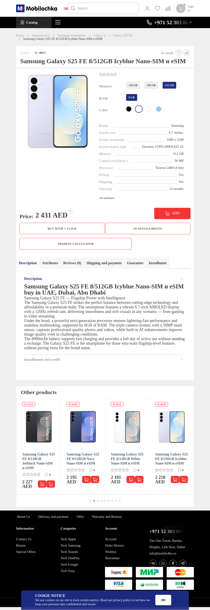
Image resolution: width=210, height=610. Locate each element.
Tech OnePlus (70, 561)
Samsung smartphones (71, 35)
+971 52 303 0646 (167, 534)
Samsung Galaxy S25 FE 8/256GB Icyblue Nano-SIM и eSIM (171, 461)
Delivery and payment (53, 519)
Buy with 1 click (62, 229)
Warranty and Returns (107, 519)
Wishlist (110, 555)
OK (163, 600)
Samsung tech (40, 35)
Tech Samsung (71, 548)
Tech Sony (68, 574)
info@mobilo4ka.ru (162, 556)
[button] (57, 111)
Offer (80, 519)
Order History (114, 548)
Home (20, 35)
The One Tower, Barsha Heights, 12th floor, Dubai (167, 547)
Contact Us (23, 542)
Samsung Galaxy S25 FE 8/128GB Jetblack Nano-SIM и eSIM (38, 464)
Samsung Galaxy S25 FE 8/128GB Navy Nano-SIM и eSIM (83, 461)
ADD (176, 213)
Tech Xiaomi (69, 555)
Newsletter (112, 561)
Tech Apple (68, 542)
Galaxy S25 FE (123, 35)
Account (111, 542)
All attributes (106, 197)
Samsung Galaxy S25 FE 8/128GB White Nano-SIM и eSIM (127, 461)
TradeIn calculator (75, 245)
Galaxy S (99, 35)
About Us (23, 519)
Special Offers (26, 555)
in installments (148, 229)
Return (20, 548)
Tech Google (69, 567)
